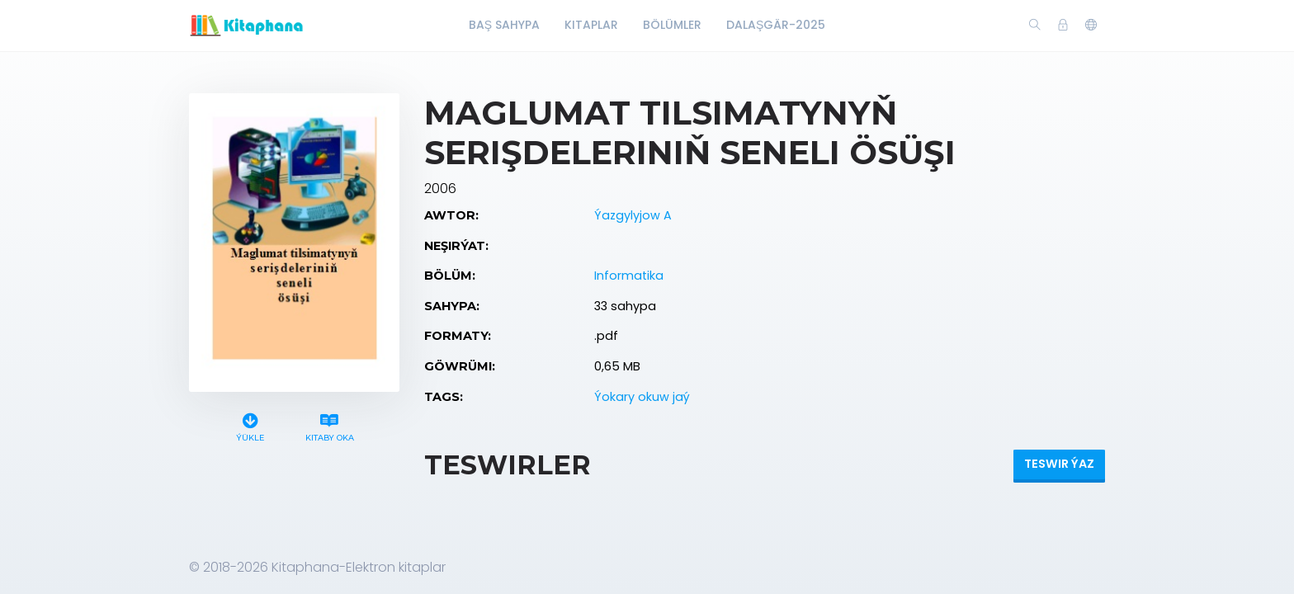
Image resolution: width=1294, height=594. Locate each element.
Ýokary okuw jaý (642, 397)
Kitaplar (591, 24)
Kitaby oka (329, 425)
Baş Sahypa (504, 24)
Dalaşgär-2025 (775, 24)
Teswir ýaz (1059, 463)
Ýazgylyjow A (633, 215)
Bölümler (672, 24)
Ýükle (250, 425)
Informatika (629, 275)
